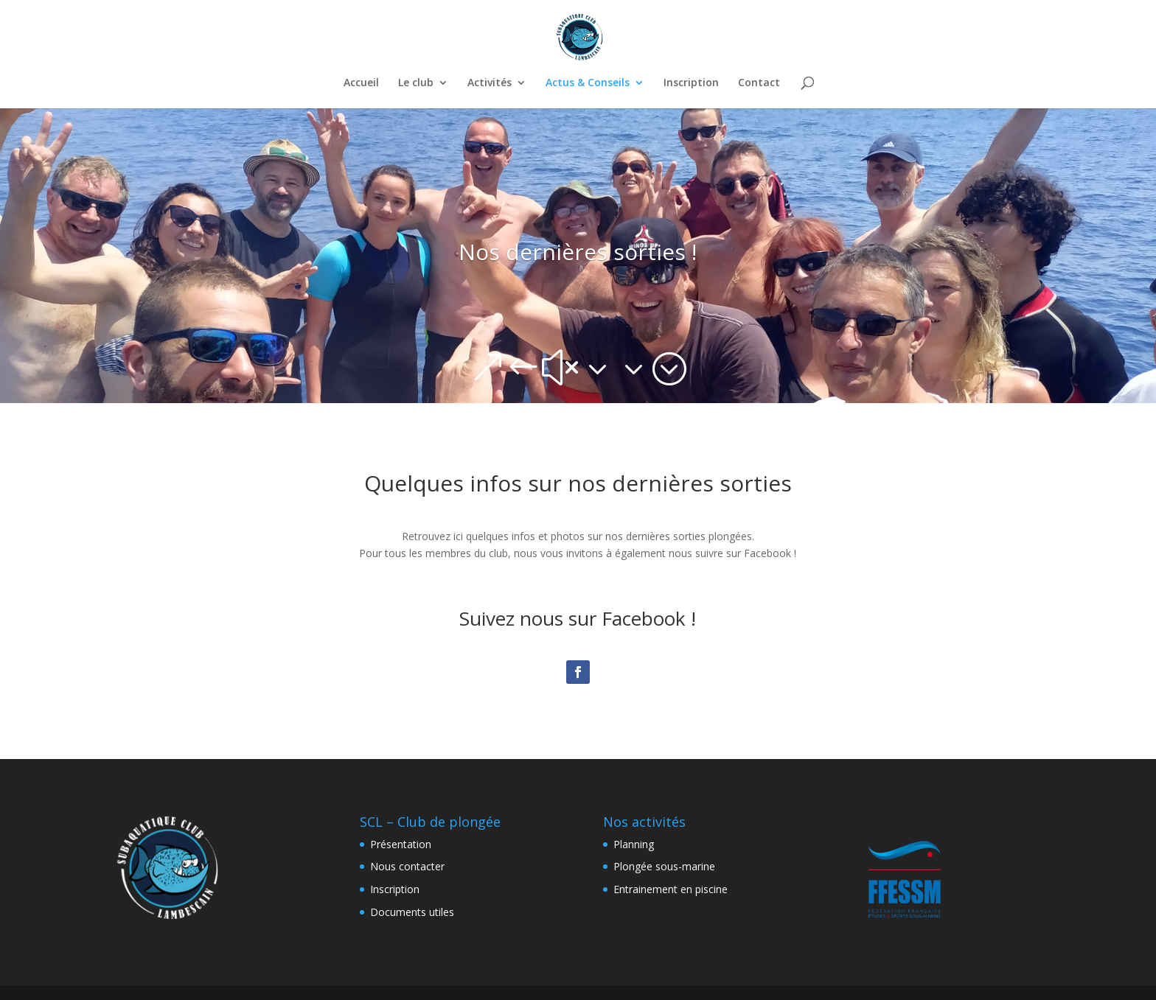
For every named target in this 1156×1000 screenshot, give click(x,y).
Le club (416, 83)
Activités (489, 83)
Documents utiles (412, 912)
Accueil (361, 83)
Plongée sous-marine (664, 866)
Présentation (400, 844)
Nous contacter (407, 866)
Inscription (691, 83)
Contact (759, 83)
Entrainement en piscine (670, 889)
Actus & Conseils (588, 83)
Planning (633, 844)
